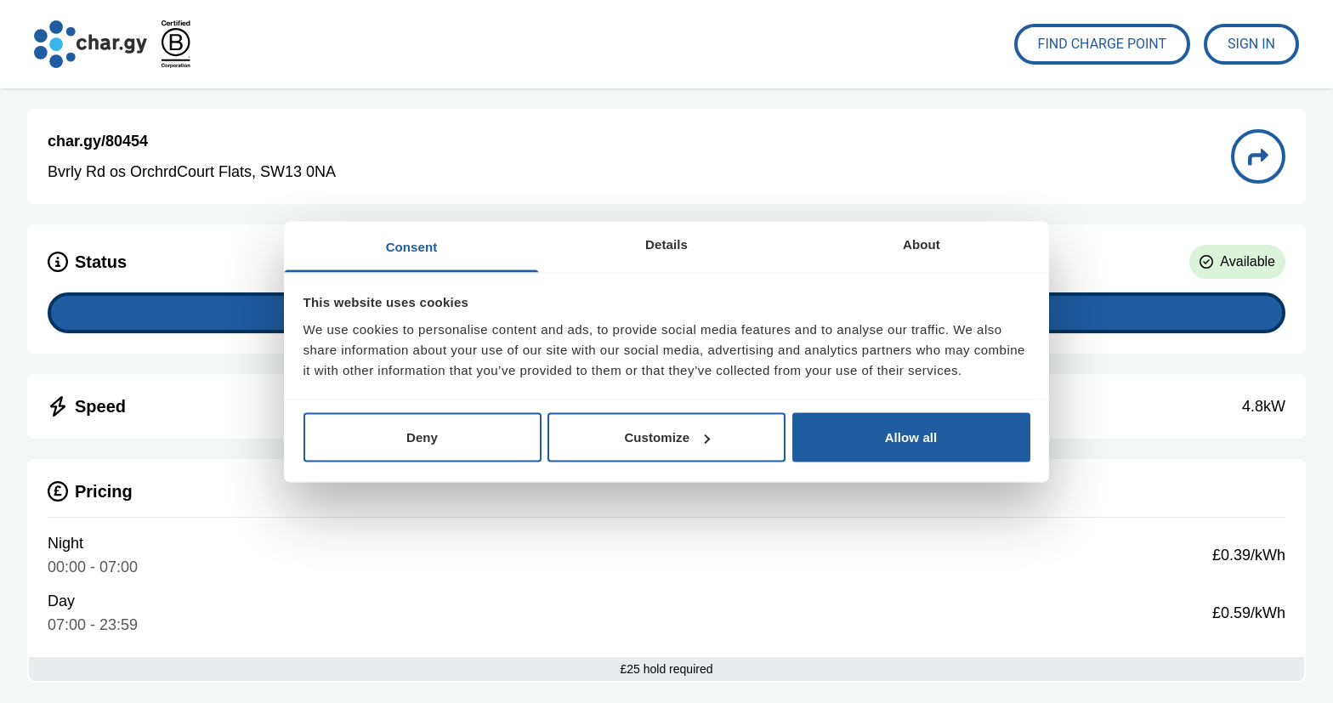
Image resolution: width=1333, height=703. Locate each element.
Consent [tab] (412, 246)
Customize (667, 437)
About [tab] (921, 243)
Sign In (1251, 44)
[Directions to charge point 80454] (1258, 156)
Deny (422, 437)
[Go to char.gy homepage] (90, 44)
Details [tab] (666, 243)
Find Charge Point (1102, 44)
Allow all (911, 437)
